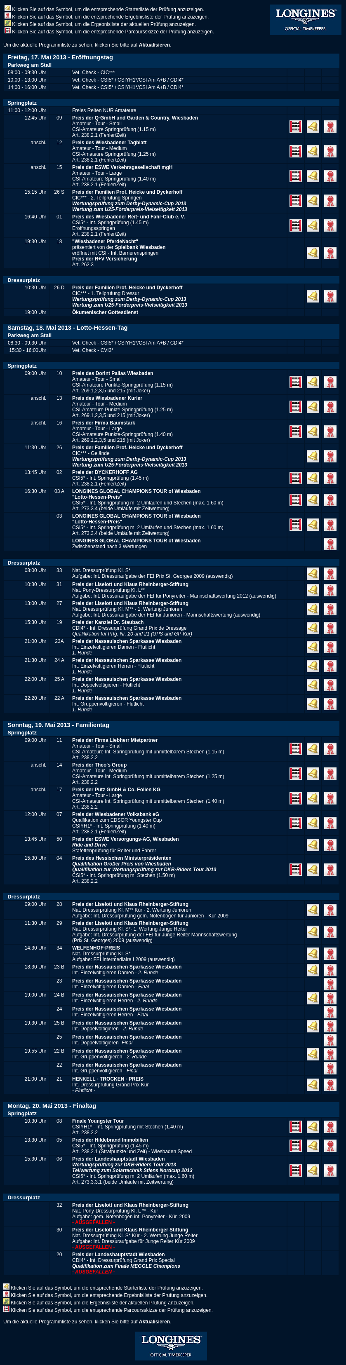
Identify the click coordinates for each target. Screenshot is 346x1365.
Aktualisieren (154, 45)
